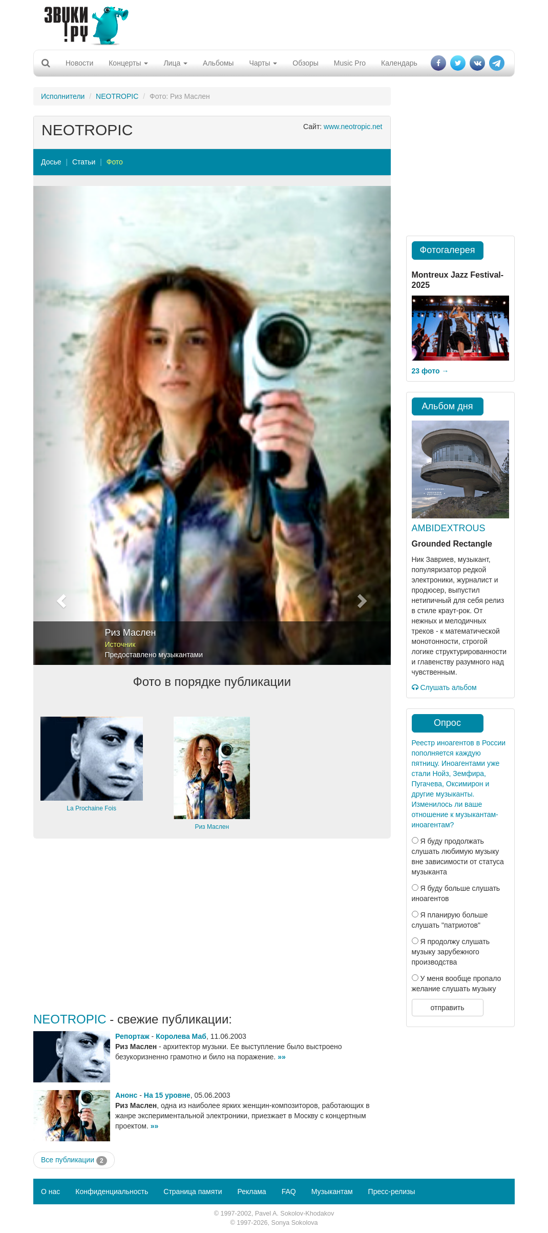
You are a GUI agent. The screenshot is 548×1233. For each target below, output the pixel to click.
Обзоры (305, 63)
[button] (60, 425)
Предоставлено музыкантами (154, 655)
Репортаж (132, 1036)
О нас (50, 1191)
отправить (447, 1008)
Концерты (128, 63)
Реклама (251, 1191)
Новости (79, 63)
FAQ (289, 1191)
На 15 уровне (167, 1095)
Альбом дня (447, 406)
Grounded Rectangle (452, 543)
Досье (51, 162)
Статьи (83, 162)
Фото (115, 162)
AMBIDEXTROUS (449, 528)
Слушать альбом (444, 687)
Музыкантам (332, 1191)
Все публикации (74, 1160)
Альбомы (218, 63)
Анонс (126, 1095)
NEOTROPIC (117, 96)
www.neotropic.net (353, 126)
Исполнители (63, 96)
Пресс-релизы (391, 1191)
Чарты (263, 63)
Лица (175, 63)
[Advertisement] (270, 23)
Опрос (447, 723)
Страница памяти (192, 1191)
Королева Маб (181, 1036)
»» (282, 1057)
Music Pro (350, 63)
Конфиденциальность (111, 1191)
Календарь (399, 63)
